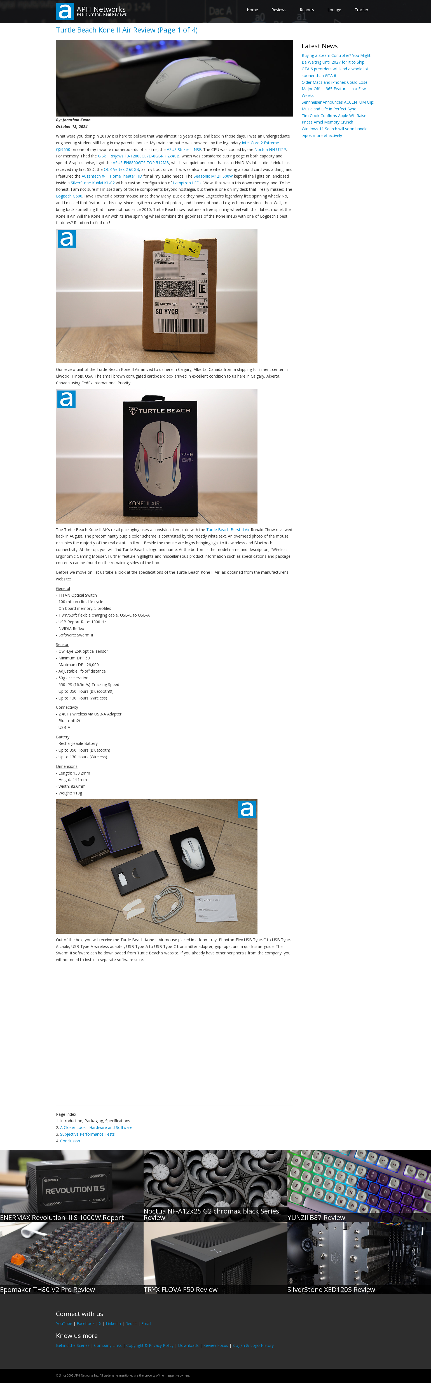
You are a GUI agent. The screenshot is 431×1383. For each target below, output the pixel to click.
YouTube (64, 1323)
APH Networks (101, 9)
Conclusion (70, 1140)
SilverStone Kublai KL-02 (93, 182)
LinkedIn (113, 1323)
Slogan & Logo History (253, 1345)
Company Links (108, 1345)
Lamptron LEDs (187, 182)
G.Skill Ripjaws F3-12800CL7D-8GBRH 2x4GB (138, 156)
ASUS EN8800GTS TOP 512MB (141, 162)
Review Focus (215, 1345)
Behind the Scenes (73, 1345)
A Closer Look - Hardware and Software (96, 1127)
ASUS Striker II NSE (184, 149)
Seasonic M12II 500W (213, 176)
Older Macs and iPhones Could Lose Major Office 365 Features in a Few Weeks (334, 89)
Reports (307, 9)
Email (146, 1323)
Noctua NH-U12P (270, 149)
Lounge (334, 9)
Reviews (278, 9)
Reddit (131, 1323)
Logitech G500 (69, 196)
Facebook (86, 1323)
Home (252, 9)
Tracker (361, 9)
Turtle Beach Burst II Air (228, 529)
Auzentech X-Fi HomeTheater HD (112, 176)
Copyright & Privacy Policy (150, 1345)
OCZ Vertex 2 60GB (121, 169)
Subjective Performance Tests (87, 1134)
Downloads (188, 1345)
